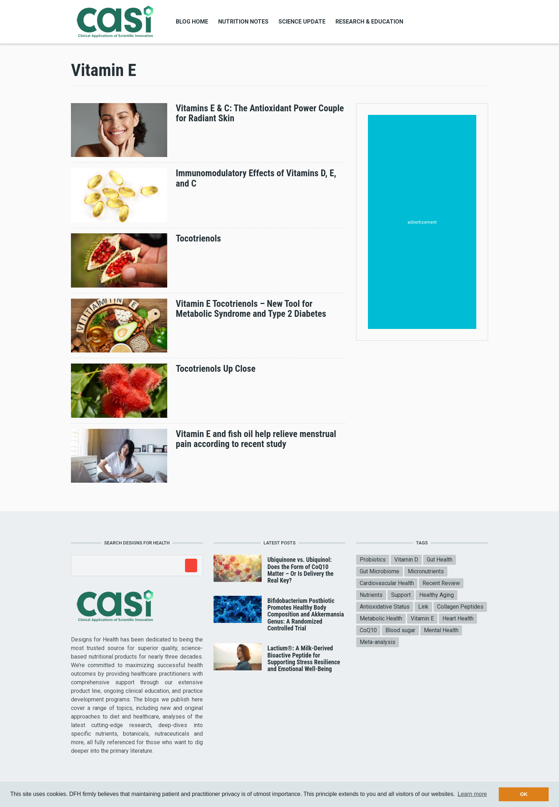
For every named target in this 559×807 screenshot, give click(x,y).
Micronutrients (426, 571)
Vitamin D (406, 559)
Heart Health (457, 618)
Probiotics (373, 559)
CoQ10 (368, 630)
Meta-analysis (377, 642)
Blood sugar (400, 630)
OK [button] (524, 794)
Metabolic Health (381, 618)
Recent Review (441, 583)
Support (401, 595)
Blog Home (192, 21)
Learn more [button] (472, 794)
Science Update (301, 21)
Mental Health (441, 630)
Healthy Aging (436, 595)
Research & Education (369, 21)
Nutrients (371, 595)
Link (423, 606)
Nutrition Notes (243, 21)
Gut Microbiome (379, 571)
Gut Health (439, 559)
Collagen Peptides (460, 606)
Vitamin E (422, 618)
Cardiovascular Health (387, 583)
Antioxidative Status (385, 606)
